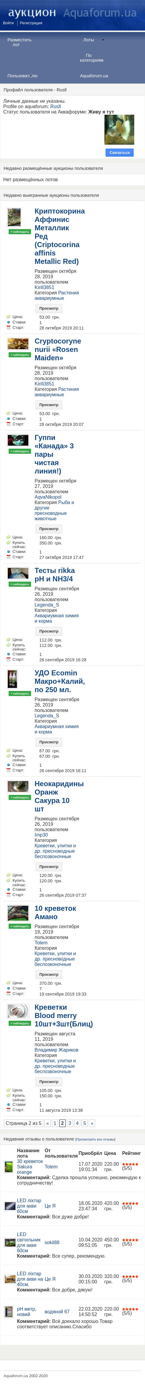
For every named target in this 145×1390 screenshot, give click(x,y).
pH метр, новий (26, 1311)
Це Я (50, 1206)
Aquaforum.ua (94, 75)
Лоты (93, 39)
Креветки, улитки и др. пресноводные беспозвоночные (55, 851)
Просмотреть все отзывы (95, 1139)
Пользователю (21, 75)
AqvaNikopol (48, 497)
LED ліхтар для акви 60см (29, 1206)
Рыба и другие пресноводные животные (54, 510)
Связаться (119, 152)
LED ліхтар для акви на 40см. (30, 1279)
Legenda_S (47, 604)
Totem (41, 942)
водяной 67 (57, 1311)
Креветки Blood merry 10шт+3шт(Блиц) (64, 1015)
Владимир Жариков (56, 1049)
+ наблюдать (20, 231)
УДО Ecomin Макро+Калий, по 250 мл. (60, 681)
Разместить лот (19, 42)
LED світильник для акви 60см (29, 1242)
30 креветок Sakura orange (30, 1167)
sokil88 (52, 1242)
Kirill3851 (44, 287)
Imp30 (41, 834)
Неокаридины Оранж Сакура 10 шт (59, 796)
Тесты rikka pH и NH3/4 (55, 574)
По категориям (92, 58)
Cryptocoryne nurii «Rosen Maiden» (58, 349)
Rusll (55, 106)
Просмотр (48, 308)
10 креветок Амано (55, 912)
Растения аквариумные (57, 295)
